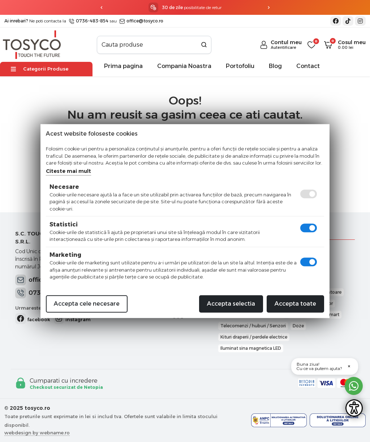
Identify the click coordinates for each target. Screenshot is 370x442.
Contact (308, 66)
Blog (275, 66)
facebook (32, 318)
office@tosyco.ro (141, 21)
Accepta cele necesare (87, 303)
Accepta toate (295, 303)
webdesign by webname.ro (37, 432)
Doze (298, 325)
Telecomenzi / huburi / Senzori (253, 325)
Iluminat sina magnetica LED (250, 348)
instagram (72, 318)
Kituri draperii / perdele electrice (253, 337)
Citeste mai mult (68, 171)
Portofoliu (240, 66)
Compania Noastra (184, 66)
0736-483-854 (88, 21)
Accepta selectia (231, 303)
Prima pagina (123, 66)
